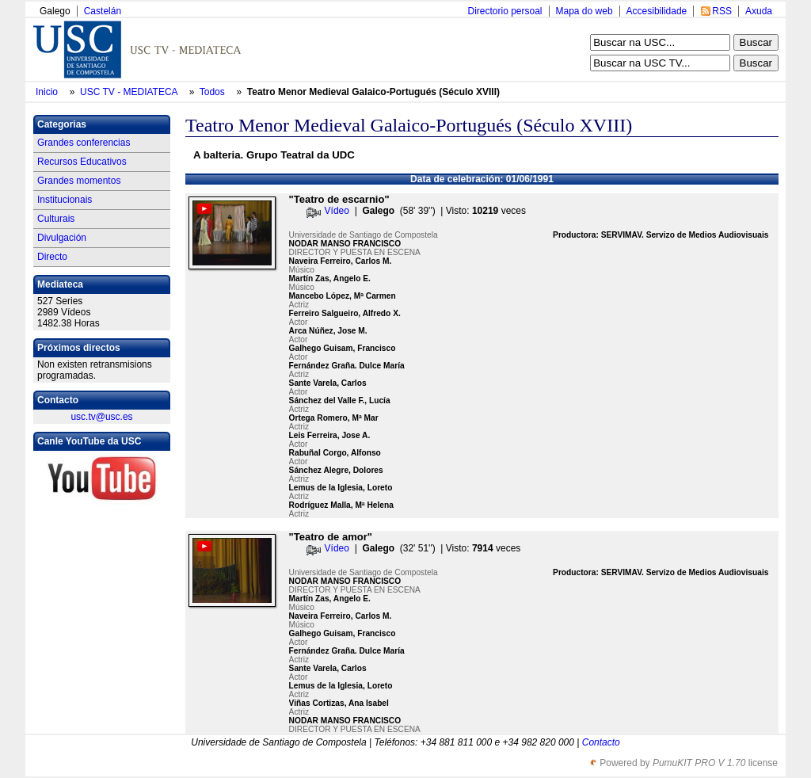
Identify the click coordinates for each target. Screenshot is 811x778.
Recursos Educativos (82, 161)
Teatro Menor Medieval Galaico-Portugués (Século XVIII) (373, 91)
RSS (722, 11)
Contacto (601, 742)
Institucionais (64, 199)
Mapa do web (584, 11)
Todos (213, 91)
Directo (52, 256)
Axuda (758, 11)
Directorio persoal (504, 11)
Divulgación (61, 237)
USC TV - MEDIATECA (130, 91)
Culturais (55, 218)
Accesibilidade (656, 11)
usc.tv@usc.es (101, 416)
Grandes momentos (78, 180)
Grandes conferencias (83, 142)
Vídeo (337, 210)
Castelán (102, 11)
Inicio (48, 91)
